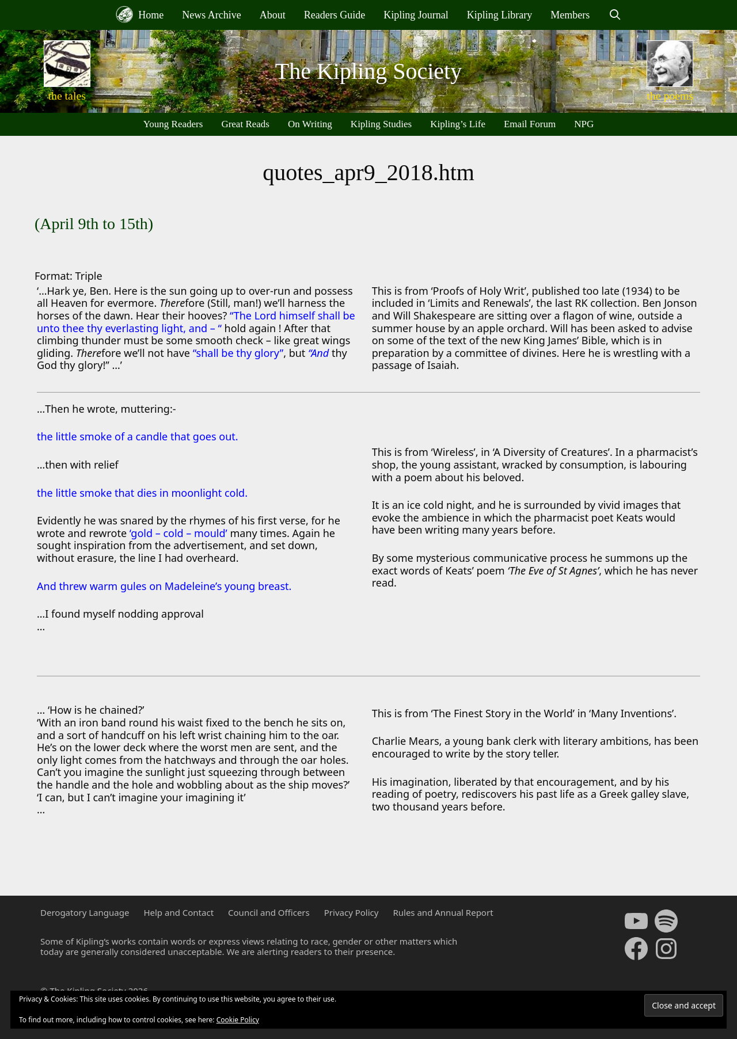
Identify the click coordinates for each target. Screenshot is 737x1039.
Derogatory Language (84, 912)
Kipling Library (499, 15)
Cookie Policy (237, 1020)
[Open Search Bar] (614, 15)
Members (570, 15)
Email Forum (530, 124)
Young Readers (173, 124)
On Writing (310, 124)
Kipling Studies (381, 124)
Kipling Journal (416, 15)
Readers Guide (334, 15)
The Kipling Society (368, 71)
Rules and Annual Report (443, 912)
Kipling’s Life (457, 124)
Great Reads (245, 124)
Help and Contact (178, 912)
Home (140, 14)
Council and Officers (269, 912)
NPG (584, 124)
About (273, 15)
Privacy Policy (351, 912)
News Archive (211, 15)
